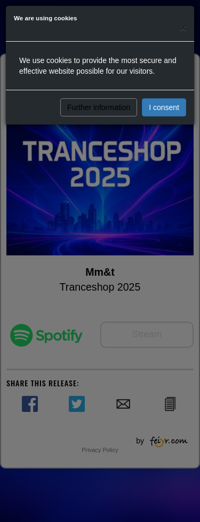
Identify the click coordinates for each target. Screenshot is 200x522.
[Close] (183, 27)
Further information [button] (98, 107)
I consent (164, 107)
